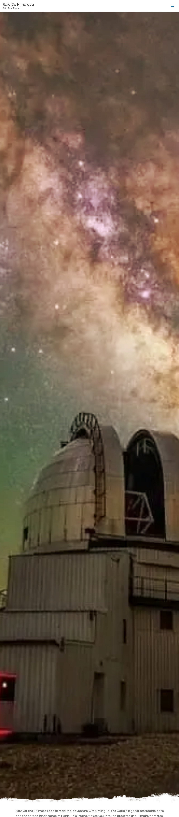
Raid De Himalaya (21, 5)
